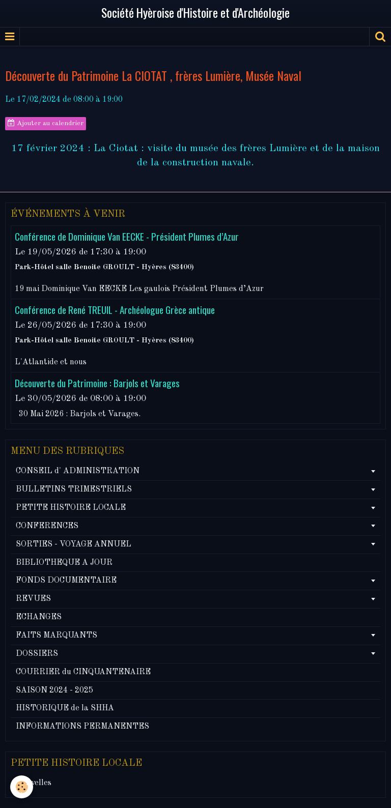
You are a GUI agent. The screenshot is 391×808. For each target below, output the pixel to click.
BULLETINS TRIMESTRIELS (74, 489)
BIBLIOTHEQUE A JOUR (64, 563)
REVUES (33, 599)
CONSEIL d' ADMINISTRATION (77, 471)
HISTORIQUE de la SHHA (65, 708)
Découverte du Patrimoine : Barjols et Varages (97, 383)
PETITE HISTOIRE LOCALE (71, 508)
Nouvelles (33, 783)
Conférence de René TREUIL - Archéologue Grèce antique (115, 309)
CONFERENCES (47, 526)
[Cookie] (21, 786)
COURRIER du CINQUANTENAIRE (83, 672)
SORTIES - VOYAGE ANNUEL (73, 544)
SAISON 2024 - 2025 (54, 690)
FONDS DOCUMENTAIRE (66, 580)
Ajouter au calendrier (45, 123)
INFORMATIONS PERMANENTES (82, 727)
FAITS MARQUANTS (56, 635)
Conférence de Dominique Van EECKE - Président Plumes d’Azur (127, 236)
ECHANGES (39, 617)
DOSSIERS (37, 654)
